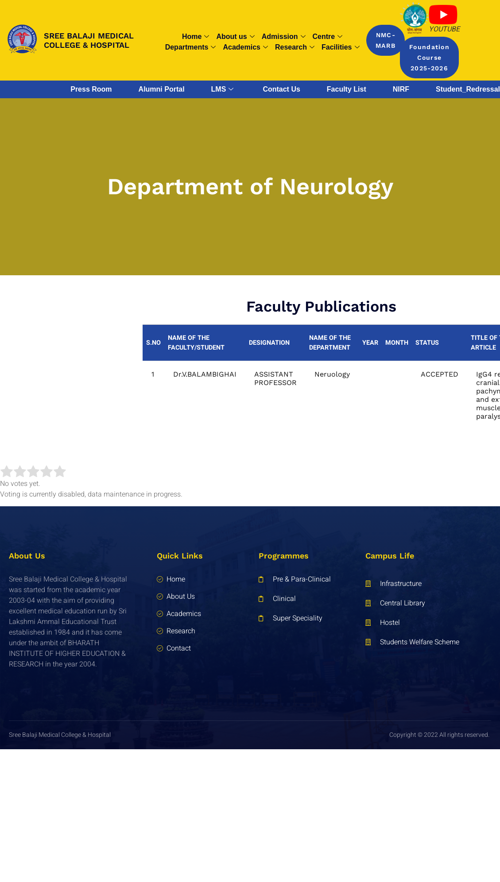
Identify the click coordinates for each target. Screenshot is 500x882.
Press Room (91, 89)
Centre (328, 36)
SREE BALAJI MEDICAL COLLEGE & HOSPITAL (89, 40)
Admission (284, 36)
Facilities (340, 47)
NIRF (401, 89)
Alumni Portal (162, 89)
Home (195, 36)
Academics (245, 47)
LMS (222, 89)
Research (294, 47)
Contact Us (281, 89)
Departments (190, 47)
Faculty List (346, 89)
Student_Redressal (468, 89)
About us (235, 36)
